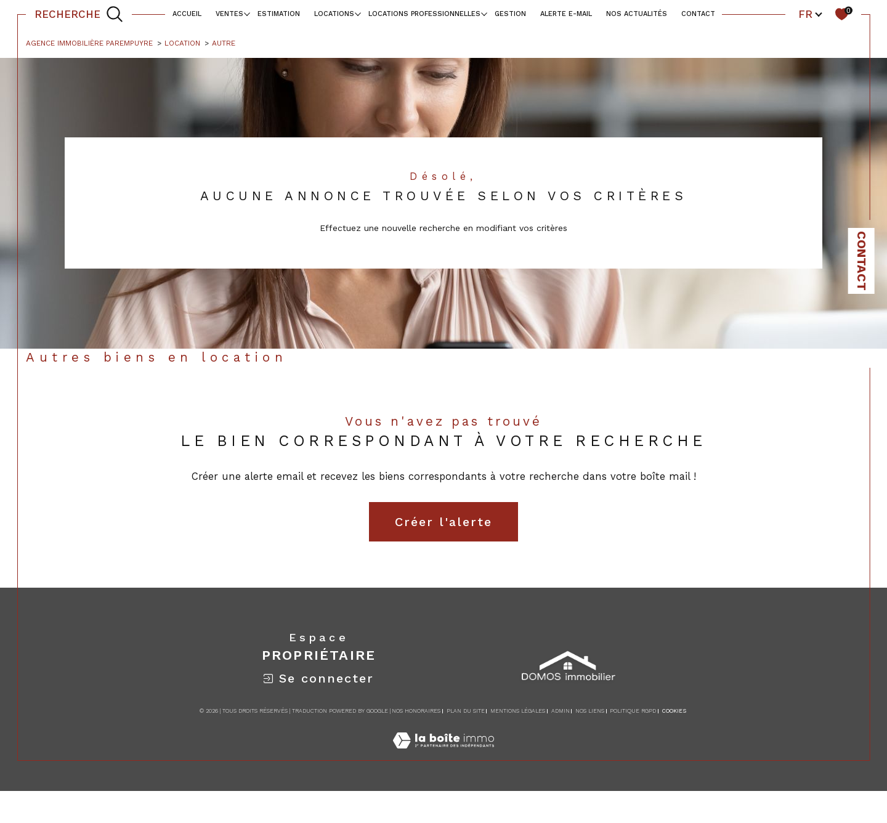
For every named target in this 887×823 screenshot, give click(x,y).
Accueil (186, 14)
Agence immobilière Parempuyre (89, 43)
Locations (334, 14)
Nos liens (589, 711)
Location (182, 43)
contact (698, 14)
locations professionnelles (424, 14)
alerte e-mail (566, 14)
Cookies (674, 711)
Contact (861, 261)
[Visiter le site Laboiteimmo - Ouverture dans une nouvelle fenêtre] (443, 754)
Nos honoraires (416, 711)
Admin (560, 711)
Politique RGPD (633, 711)
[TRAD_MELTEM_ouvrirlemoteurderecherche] (78, 14)
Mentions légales (517, 711)
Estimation (278, 14)
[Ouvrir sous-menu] (246, 13)
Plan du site (466, 711)
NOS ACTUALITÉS (636, 14)
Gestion (510, 14)
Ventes (229, 14)
